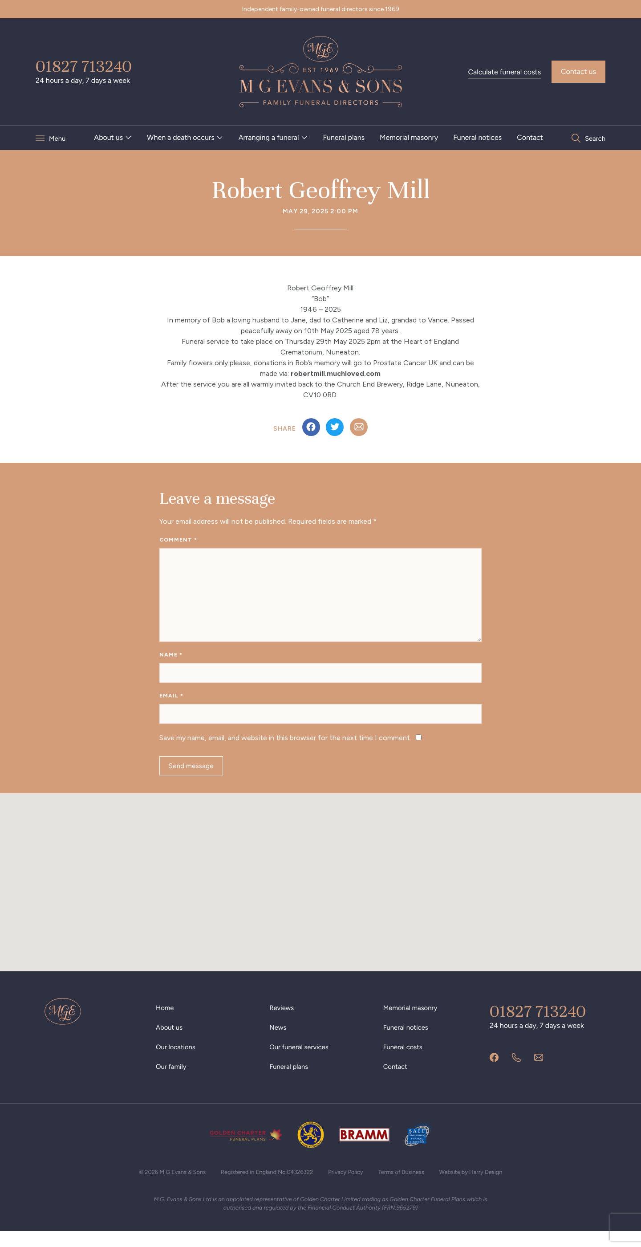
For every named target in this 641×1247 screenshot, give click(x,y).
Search (594, 138)
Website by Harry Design (481, 1186)
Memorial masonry (409, 137)
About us (108, 137)
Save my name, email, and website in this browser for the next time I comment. (285, 749)
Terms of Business (407, 1186)
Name (171, 661)
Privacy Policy (348, 1186)
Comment (178, 540)
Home (165, 1022)
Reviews (282, 1022)
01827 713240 (84, 66)
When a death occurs (181, 137)
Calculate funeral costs (504, 72)
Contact (530, 137)
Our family (172, 1081)
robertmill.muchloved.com (336, 373)
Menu (58, 138)
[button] (320, 888)
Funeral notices (477, 137)
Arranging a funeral (268, 137)
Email (171, 704)
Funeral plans (344, 137)
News (278, 1042)
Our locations (177, 1061)
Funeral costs (404, 1061)
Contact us (578, 71)
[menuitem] (113, 138)
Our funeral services (301, 1061)
